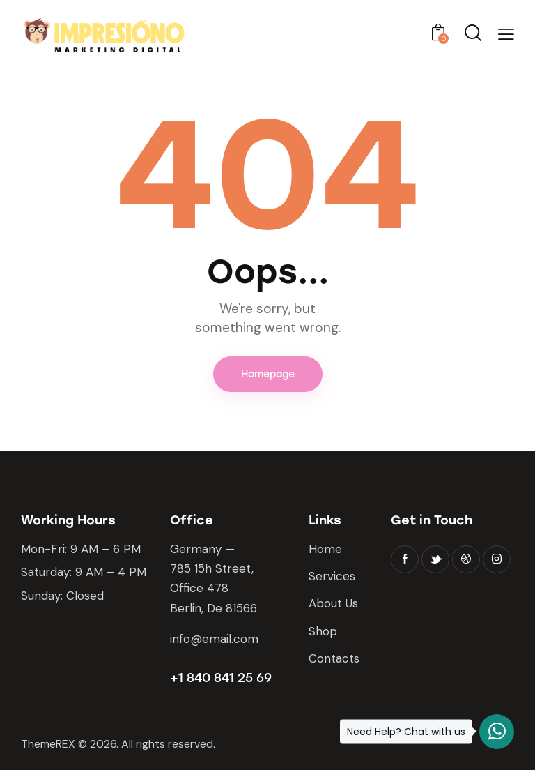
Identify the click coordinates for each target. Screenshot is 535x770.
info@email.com (214, 639)
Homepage (268, 374)
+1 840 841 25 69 (221, 678)
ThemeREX (48, 744)
